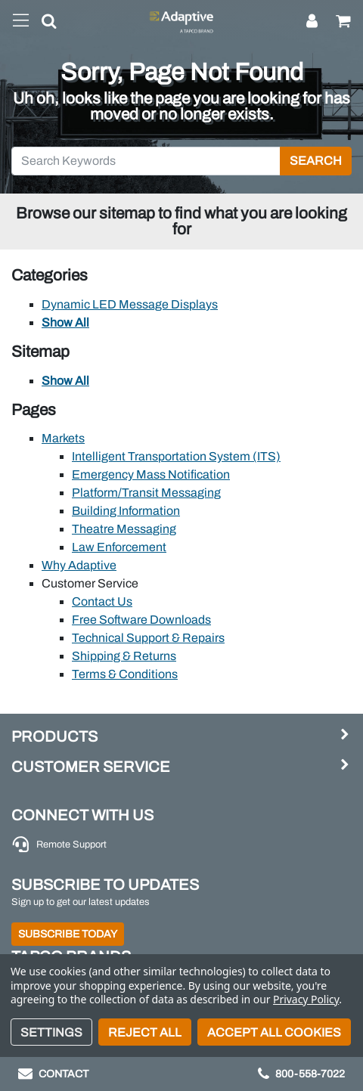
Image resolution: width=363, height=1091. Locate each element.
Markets (63, 438)
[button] (43, 24)
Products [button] (54, 736)
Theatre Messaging (124, 528)
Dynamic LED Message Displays (130, 304)
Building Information (126, 510)
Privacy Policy (306, 999)
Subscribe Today (67, 934)
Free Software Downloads (141, 619)
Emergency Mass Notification (151, 474)
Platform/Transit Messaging (146, 492)
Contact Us (102, 601)
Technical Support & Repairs (148, 637)
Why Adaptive (79, 565)
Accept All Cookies (274, 1032)
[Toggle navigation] (20, 21)
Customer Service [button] (90, 766)
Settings (51, 1032)
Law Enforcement (119, 547)
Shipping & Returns (124, 655)
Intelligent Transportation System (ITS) (176, 456)
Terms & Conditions (125, 674)
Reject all (145, 1032)
